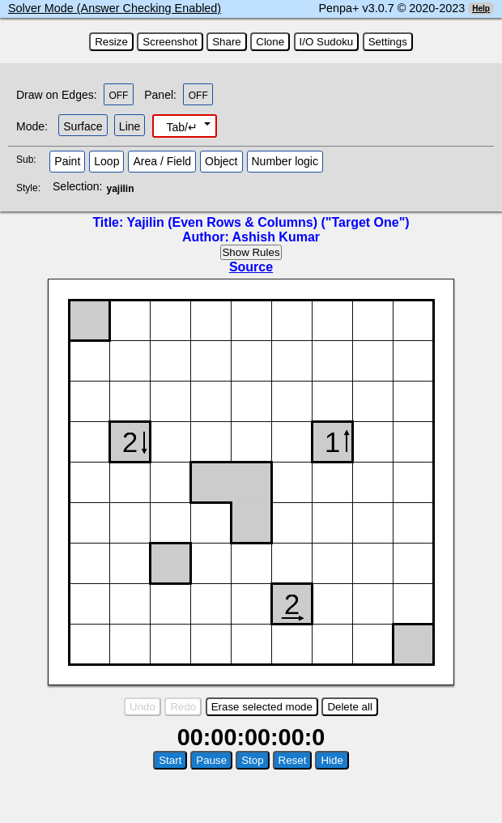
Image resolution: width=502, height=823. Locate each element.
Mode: (32, 126)
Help (481, 8)
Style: (30, 188)
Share (226, 42)
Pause (211, 760)
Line (129, 126)
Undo (142, 707)
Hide (331, 760)
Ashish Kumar (276, 237)
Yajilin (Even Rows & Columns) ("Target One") (267, 222)
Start (170, 760)
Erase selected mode (262, 707)
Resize (111, 42)
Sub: (30, 159)
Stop (252, 760)
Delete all (349, 707)
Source (251, 267)
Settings (387, 42)
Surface (82, 126)
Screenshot (170, 42)
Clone (270, 42)
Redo (183, 707)
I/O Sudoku (327, 42)
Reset (293, 760)
